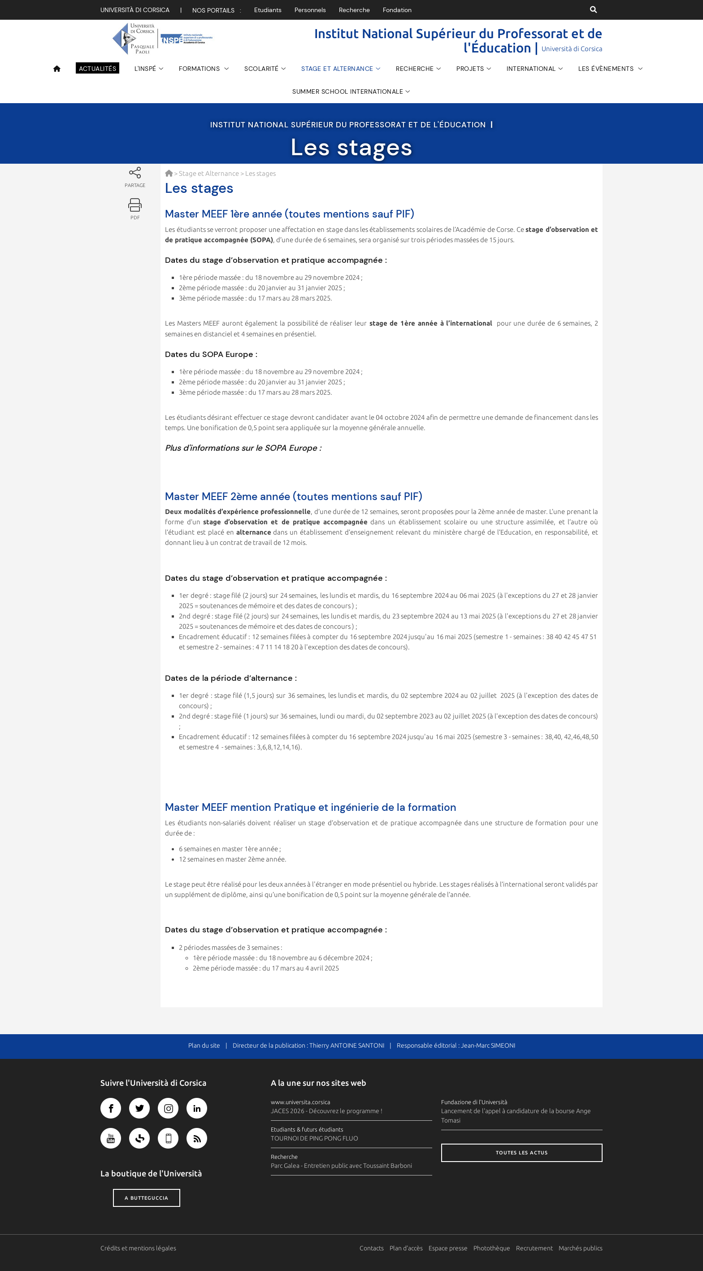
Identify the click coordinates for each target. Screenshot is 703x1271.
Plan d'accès (406, 1248)
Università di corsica (134, 10)
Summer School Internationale (347, 91)
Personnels (310, 10)
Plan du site (204, 1045)
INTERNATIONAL (531, 69)
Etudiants (268, 10)
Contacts (372, 1248)
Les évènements (607, 69)
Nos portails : (216, 10)
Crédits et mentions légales (138, 1248)
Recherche (354, 10)
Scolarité (261, 69)
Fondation (397, 10)
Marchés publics (581, 1248)
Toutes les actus (522, 1152)
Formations (200, 69)
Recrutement (534, 1248)
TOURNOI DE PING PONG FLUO (314, 1138)
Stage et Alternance (337, 69)
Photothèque (491, 1248)
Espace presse (448, 1248)
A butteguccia (147, 1198)
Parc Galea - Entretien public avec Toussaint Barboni (341, 1165)
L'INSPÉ (145, 69)
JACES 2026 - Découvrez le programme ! (326, 1110)
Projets (470, 69)
